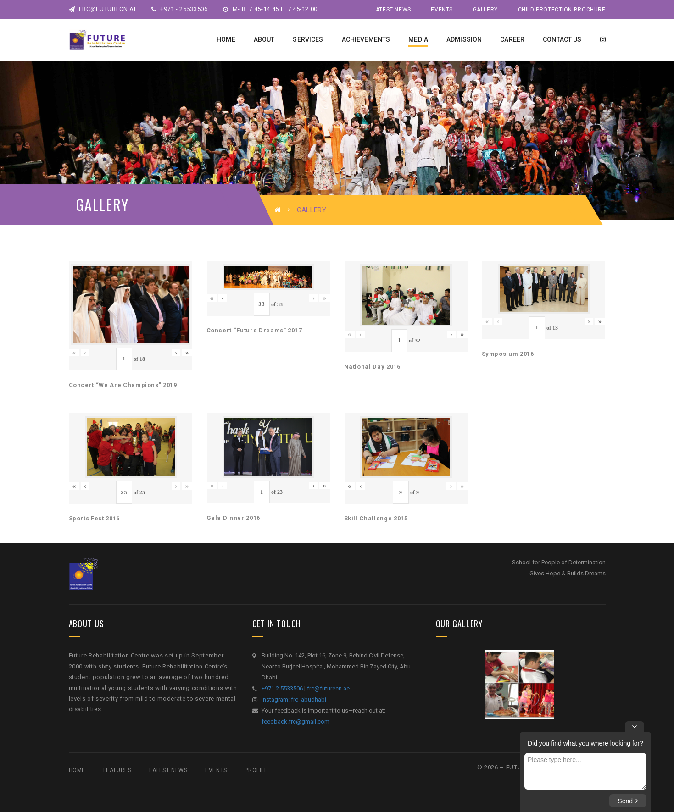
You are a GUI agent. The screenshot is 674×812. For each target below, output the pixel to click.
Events (442, 9)
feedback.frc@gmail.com (295, 721)
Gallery (485, 9)
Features (117, 770)
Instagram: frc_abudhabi (294, 699)
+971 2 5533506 (282, 688)
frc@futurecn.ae (103, 9)
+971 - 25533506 (179, 9)
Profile (256, 770)
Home (77, 770)
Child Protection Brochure (562, 9)
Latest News (392, 9)
